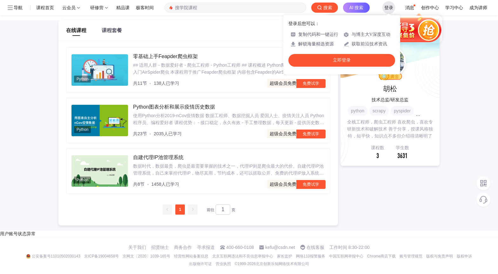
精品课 (123, 7)
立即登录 (342, 60)
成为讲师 (478, 7)
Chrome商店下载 (381, 256)
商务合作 (183, 247)
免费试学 (311, 83)
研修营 (97, 7)
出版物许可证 (200, 264)
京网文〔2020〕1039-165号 (146, 256)
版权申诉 (464, 256)
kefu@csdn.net (280, 247)
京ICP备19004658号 (101, 256)
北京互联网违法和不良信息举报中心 (242, 256)
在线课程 (76, 30)
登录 (388, 7)
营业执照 (223, 264)
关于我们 (137, 247)
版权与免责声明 (439, 256)
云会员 (69, 7)
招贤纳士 (160, 247)
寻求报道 (206, 247)
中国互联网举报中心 (346, 256)
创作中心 (430, 7)
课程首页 (45, 7)
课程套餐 (112, 30)
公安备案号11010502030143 (56, 256)
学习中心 (454, 7)
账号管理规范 (411, 256)
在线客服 (315, 247)
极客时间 (145, 7)
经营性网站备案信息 (191, 256)
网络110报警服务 (310, 256)
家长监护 (284, 256)
